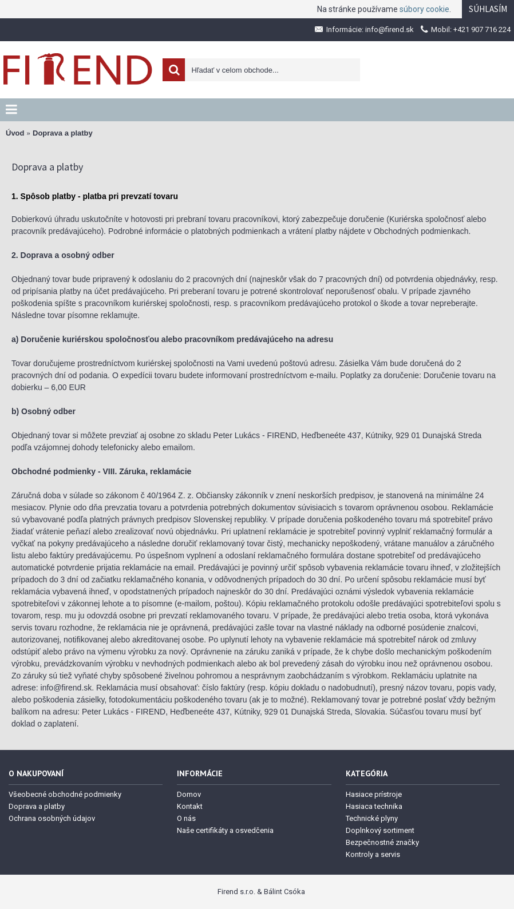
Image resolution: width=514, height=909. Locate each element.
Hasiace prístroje (374, 794)
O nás (186, 818)
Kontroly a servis (373, 854)
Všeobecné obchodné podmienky (65, 794)
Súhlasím (488, 8)
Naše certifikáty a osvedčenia (225, 830)
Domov (189, 794)
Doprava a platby (63, 133)
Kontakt (190, 806)
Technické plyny (372, 818)
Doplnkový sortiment (380, 830)
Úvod (15, 133)
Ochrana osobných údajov (52, 818)
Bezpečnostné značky (382, 842)
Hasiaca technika (374, 806)
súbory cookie (424, 9)
